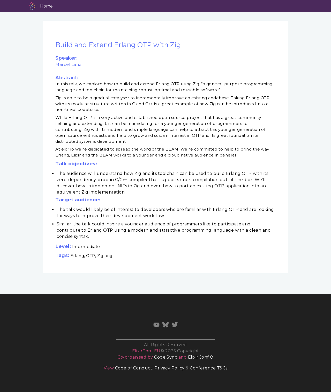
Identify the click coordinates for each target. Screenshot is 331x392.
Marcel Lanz (68, 64)
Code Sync (165, 357)
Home (46, 6)
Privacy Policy (169, 368)
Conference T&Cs (208, 368)
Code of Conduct (133, 368)
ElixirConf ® (201, 357)
